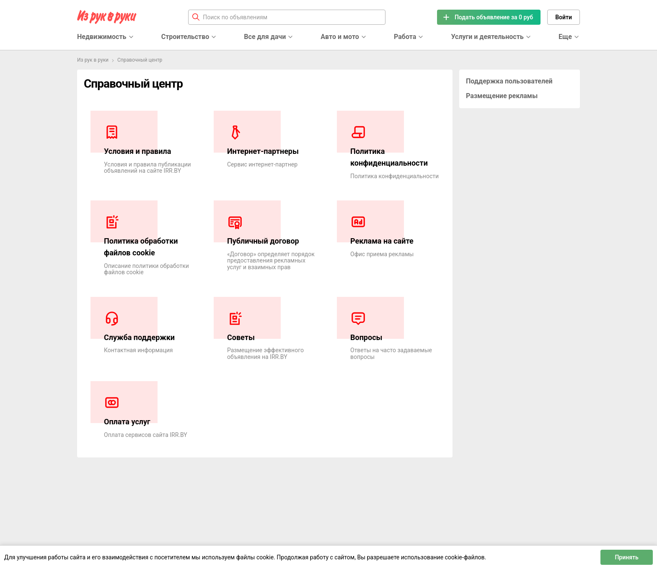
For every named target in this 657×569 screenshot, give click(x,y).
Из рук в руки (93, 59)
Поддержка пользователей (509, 81)
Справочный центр (139, 59)
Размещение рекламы (502, 96)
